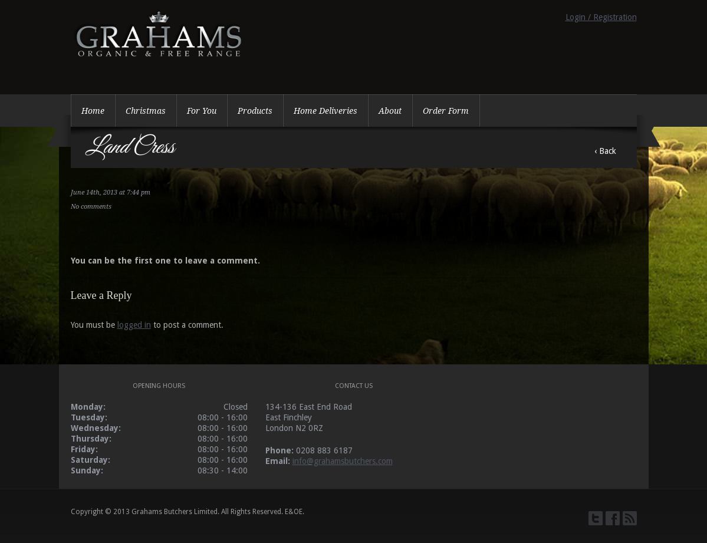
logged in (134, 325)
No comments (91, 206)
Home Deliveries (325, 111)
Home (92, 111)
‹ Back (605, 151)
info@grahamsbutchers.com (342, 461)
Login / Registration (601, 17)
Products (255, 111)
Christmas (146, 111)
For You (201, 111)
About (390, 111)
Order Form (446, 111)
